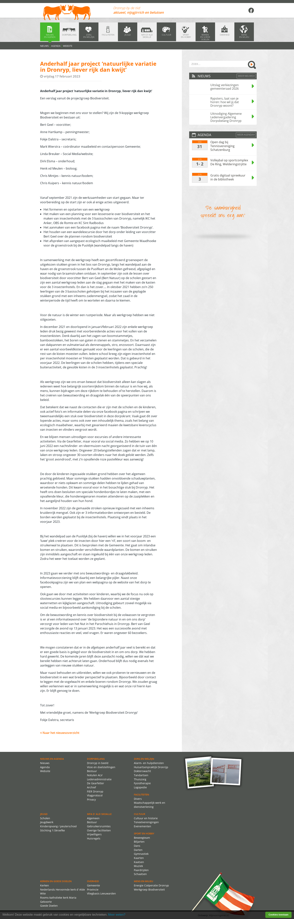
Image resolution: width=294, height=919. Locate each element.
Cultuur (139, 814)
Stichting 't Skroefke (52, 830)
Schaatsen (140, 874)
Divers (138, 799)
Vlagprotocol (95, 795)
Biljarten (139, 841)
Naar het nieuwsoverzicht (59, 733)
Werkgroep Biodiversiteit (149, 889)
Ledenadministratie (99, 779)
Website (67, 46)
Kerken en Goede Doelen (56, 881)
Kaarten (139, 858)
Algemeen (93, 818)
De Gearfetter (95, 783)
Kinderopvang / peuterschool (58, 826)
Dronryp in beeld (97, 763)
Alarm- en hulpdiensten (149, 763)
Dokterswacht (142, 771)
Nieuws (44, 46)
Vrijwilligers (94, 834)
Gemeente (93, 885)
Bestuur (92, 771)
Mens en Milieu (143, 881)
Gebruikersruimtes (99, 826)
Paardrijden (141, 870)
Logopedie (140, 787)
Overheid (93, 881)
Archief (91, 787)
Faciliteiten (141, 794)
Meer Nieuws (246, 75)
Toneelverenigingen (146, 822)
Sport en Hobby (144, 833)
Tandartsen (141, 775)
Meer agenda (245, 134)
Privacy (91, 799)
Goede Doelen (49, 905)
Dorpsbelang (96, 758)
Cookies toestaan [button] (278, 914)
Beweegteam (142, 837)
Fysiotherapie (142, 783)
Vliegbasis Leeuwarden (101, 893)
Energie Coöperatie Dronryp (151, 885)
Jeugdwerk (46, 822)
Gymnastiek (141, 854)
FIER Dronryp (95, 791)
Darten (138, 850)
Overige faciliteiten (99, 830)
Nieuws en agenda (52, 758)
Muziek (138, 866)
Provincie (92, 889)
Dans (137, 846)
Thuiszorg (140, 779)
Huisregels (93, 838)
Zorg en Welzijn (144, 758)
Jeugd (44, 814)
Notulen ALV (94, 775)
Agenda (56, 46)
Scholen (45, 818)
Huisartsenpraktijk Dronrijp (151, 767)
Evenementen (142, 826)
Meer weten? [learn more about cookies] (116, 914)
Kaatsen (139, 862)
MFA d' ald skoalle (99, 814)
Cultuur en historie (146, 818)
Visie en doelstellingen (101, 767)
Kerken (44, 885)
